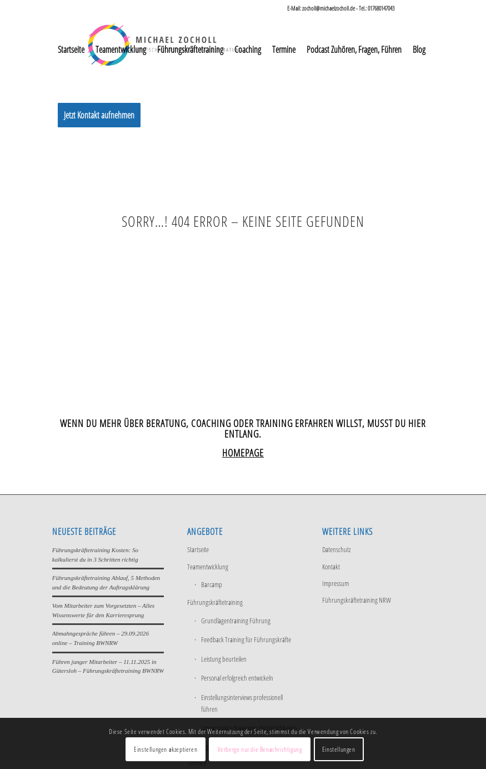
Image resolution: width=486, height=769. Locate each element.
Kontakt (331, 567)
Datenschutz (336, 549)
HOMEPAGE (243, 452)
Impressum (335, 583)
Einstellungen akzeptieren (165, 749)
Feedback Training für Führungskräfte (246, 639)
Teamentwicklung (207, 567)
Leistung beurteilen (224, 659)
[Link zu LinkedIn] (408, 8)
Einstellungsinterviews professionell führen (242, 703)
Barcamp (211, 584)
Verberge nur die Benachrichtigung (260, 749)
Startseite (198, 549)
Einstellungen (338, 749)
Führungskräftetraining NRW (356, 600)
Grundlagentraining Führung (235, 621)
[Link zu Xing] (425, 8)
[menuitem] (71, 49)
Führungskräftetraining (215, 602)
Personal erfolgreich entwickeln (237, 678)
